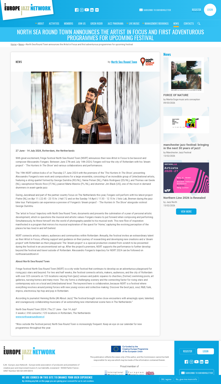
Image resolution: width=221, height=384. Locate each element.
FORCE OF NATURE (175, 95)
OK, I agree (166, 379)
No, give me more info (186, 379)
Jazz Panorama (108, 23)
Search (191, 23)
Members (60, 23)
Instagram (81, 9)
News (168, 23)
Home (14, 44)
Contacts (181, 23)
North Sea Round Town (124, 62)
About (33, 23)
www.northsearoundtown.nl (30, 316)
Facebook (76, 9)
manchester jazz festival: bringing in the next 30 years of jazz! (186, 146)
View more (186, 211)
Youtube (86, 10)
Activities (46, 23)
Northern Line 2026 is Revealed (184, 198)
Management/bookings (149, 23)
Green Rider (89, 23)
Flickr (96, 9)
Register (196, 10)
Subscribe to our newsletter (157, 10)
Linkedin (91, 9)
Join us (74, 23)
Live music (126, 23)
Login (210, 10)
